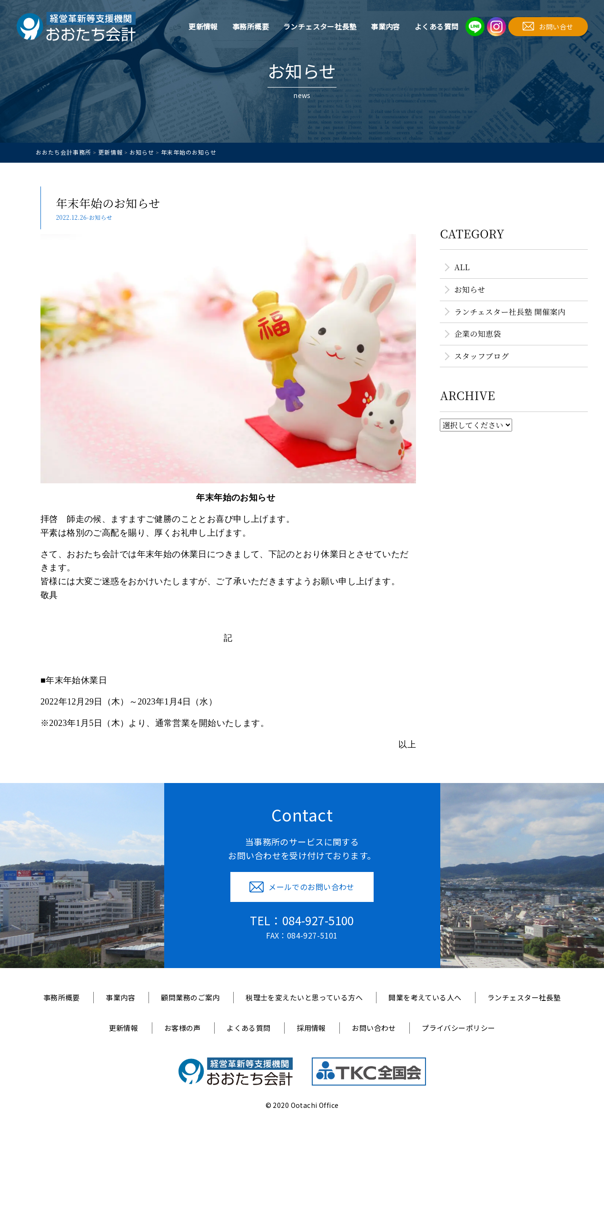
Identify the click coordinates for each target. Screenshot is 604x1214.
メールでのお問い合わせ (302, 886)
